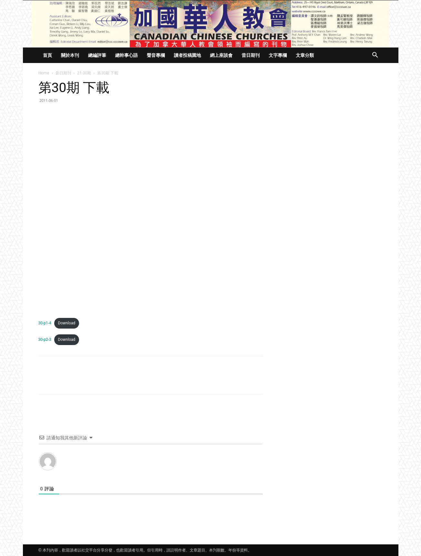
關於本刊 (70, 55)
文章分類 (305, 55)
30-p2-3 (44, 339)
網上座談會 (221, 55)
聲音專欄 (156, 55)
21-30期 (84, 73)
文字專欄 (278, 55)
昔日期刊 (251, 55)
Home (43, 73)
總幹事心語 (126, 55)
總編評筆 (97, 55)
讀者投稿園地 (187, 55)
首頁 (47, 55)
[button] (375, 56)
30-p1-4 (44, 323)
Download (66, 323)
